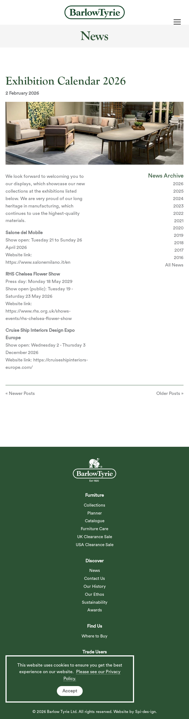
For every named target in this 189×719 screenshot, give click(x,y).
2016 (179, 257)
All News (174, 265)
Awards (94, 610)
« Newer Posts (20, 393)
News (94, 571)
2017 (179, 250)
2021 (179, 220)
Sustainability (94, 602)
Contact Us (94, 579)
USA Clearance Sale (94, 545)
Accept (69, 691)
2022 (178, 213)
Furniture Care (94, 529)
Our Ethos (94, 594)
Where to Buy (94, 636)
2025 (178, 191)
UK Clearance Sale (94, 537)
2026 (178, 183)
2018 (179, 242)
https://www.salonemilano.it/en (37, 262)
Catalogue (94, 521)
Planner (94, 513)
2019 (179, 235)
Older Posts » (170, 393)
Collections (94, 505)
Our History (95, 587)
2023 (178, 206)
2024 (178, 198)
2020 (178, 228)
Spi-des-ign (145, 712)
